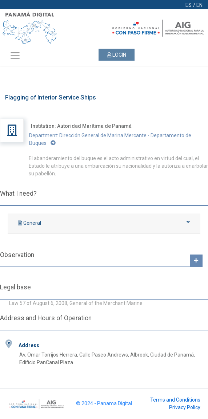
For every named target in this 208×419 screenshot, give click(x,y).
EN (199, 5)
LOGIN (116, 55)
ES (188, 5)
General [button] (104, 222)
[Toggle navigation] (15, 56)
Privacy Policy (184, 407)
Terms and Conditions (175, 400)
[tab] (104, 223)
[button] (196, 261)
